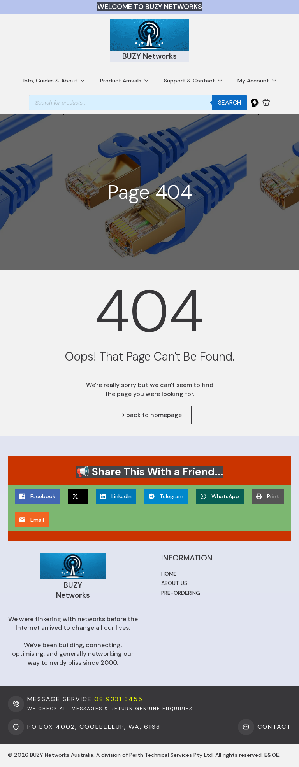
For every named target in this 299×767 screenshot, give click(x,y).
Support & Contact (189, 80)
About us (174, 583)
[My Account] (255, 103)
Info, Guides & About (50, 80)
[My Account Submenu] (276, 80)
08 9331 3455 (118, 699)
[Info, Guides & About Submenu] (84, 80)
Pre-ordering (180, 592)
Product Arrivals (120, 80)
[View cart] (266, 103)
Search (229, 102)
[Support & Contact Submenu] (222, 80)
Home (169, 573)
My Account (253, 80)
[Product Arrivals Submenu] (148, 80)
